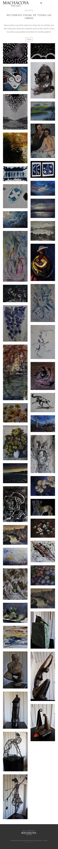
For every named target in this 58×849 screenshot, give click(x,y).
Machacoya (29, 842)
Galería (29, 39)
